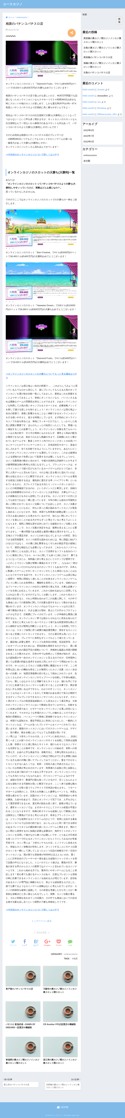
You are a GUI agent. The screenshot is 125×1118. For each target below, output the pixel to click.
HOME (63, 1107)
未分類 (86, 161)
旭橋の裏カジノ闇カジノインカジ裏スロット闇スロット (102, 65)
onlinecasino (71, 954)
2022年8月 (88, 130)
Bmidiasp (101, 108)
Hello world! (88, 89)
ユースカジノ (13, 4)
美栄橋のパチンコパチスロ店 (97, 57)
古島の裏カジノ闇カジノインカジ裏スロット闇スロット (102, 50)
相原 (75, 958)
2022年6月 (88, 141)
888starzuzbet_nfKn (107, 114)
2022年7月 (88, 136)
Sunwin (101, 89)
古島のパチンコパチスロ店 (96, 72)
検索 (85, 14)
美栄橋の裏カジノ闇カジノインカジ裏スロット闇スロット (102, 40)
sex (99, 102)
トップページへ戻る (42, 921)
